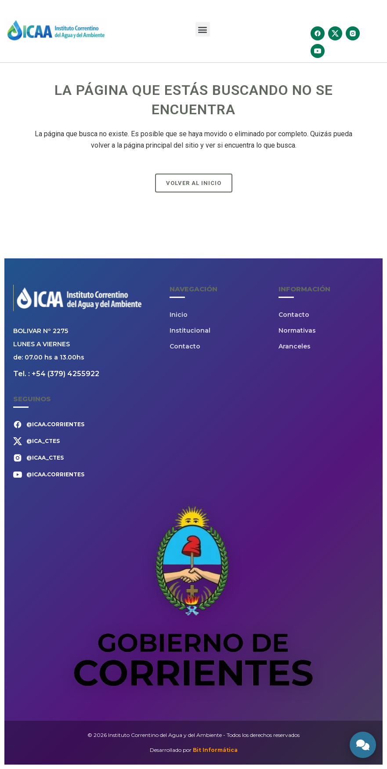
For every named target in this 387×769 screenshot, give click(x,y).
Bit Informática (215, 750)
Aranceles (294, 346)
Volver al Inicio (193, 183)
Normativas (297, 330)
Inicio (179, 315)
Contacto (185, 346)
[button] (202, 29)
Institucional (190, 330)
